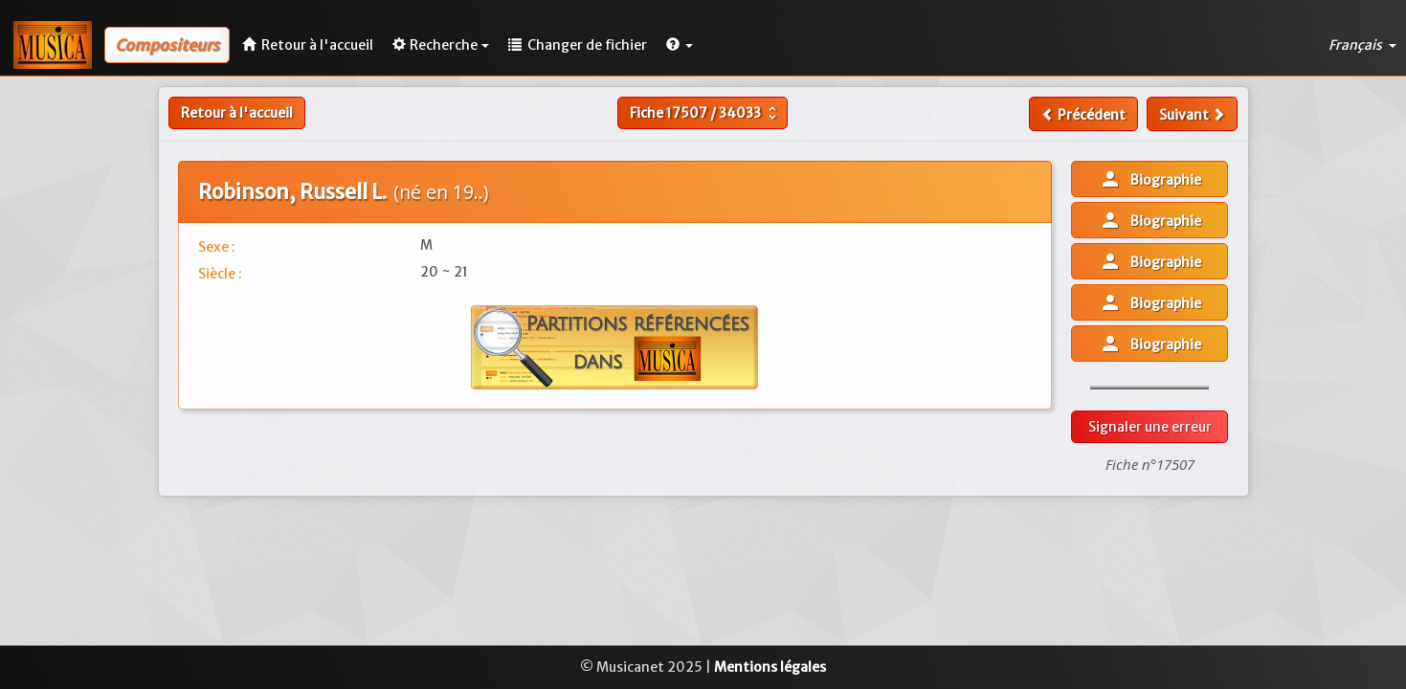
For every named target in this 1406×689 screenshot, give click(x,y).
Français (1362, 45)
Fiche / (705, 113)
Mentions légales (770, 667)
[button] (680, 45)
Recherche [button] (440, 45)
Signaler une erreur (1150, 426)
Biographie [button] (1150, 178)
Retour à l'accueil (237, 113)
